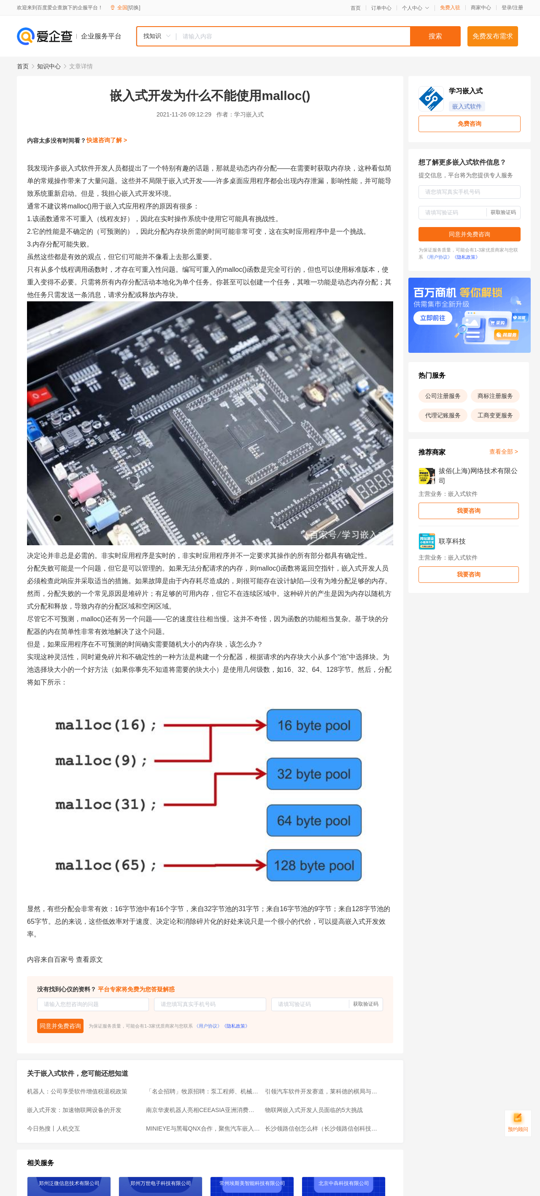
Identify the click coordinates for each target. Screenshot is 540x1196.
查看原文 (89, 959)
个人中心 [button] (415, 8)
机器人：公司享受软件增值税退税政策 (77, 1091)
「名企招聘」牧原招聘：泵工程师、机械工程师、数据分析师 (203, 1091)
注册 (518, 8)
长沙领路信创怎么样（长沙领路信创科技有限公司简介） (322, 1128)
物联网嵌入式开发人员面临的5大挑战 (314, 1110)
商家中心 (481, 7)
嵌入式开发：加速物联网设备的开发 (74, 1110)
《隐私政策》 (236, 1025)
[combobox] (298, 36)
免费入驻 (450, 7)
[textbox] (318, 36)
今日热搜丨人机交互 (53, 1128)
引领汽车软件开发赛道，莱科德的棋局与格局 (322, 1091)
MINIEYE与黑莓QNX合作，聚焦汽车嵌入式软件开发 (203, 1128)
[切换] (133, 8)
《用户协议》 (208, 1025)
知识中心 (49, 66)
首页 (356, 8)
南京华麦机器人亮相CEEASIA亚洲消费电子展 (203, 1110)
